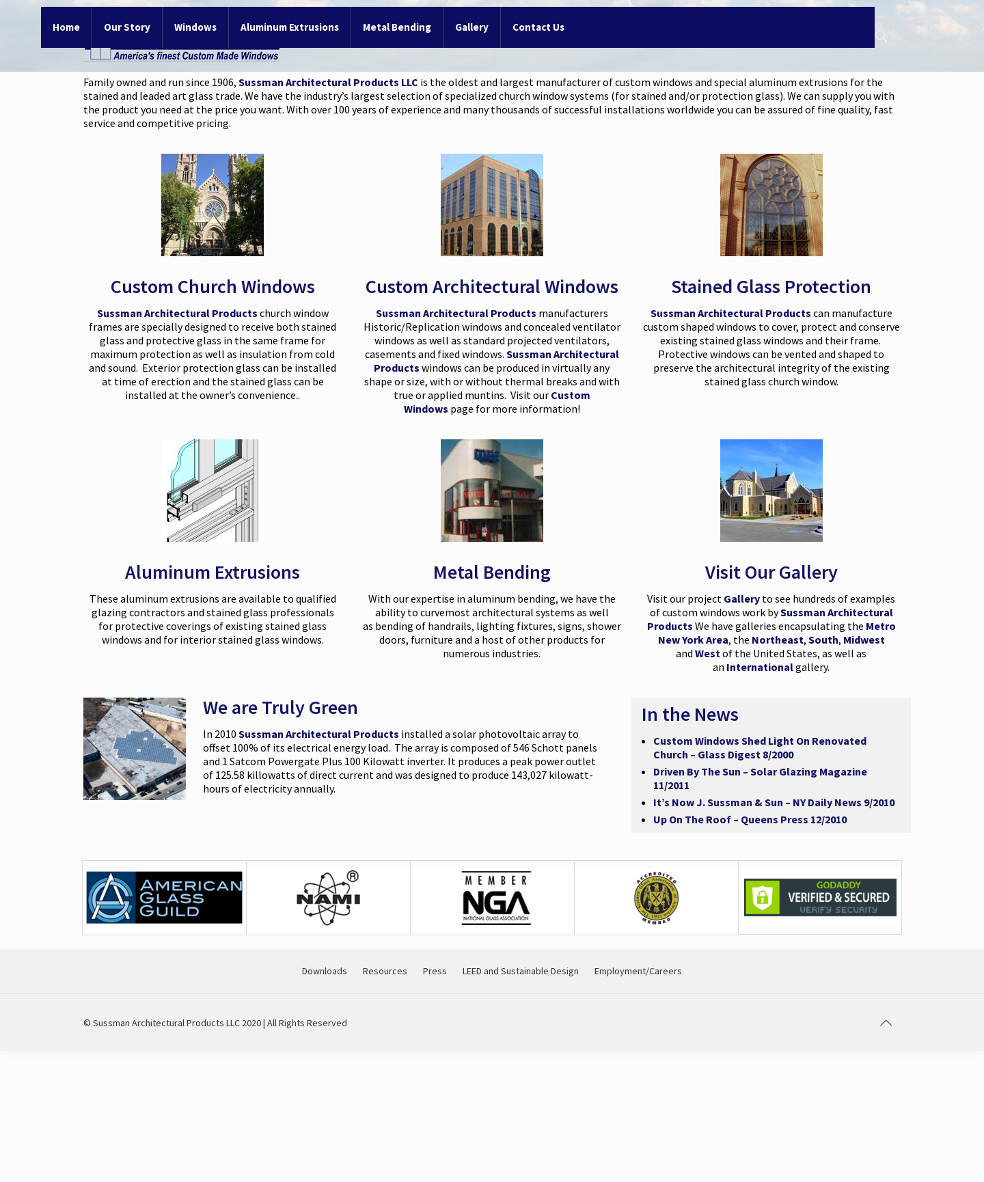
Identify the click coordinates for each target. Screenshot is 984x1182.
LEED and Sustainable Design (521, 971)
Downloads (324, 971)
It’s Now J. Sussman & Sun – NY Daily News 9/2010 (773, 802)
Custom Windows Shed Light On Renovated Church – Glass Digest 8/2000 (759, 747)
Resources (385, 971)
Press (435, 971)
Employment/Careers (638, 971)
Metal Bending (492, 572)
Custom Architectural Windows (492, 286)
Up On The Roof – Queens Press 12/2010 (750, 819)
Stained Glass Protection (771, 286)
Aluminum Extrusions (212, 572)
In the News (690, 714)
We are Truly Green (280, 707)
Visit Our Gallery (771, 572)
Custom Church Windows (213, 286)
